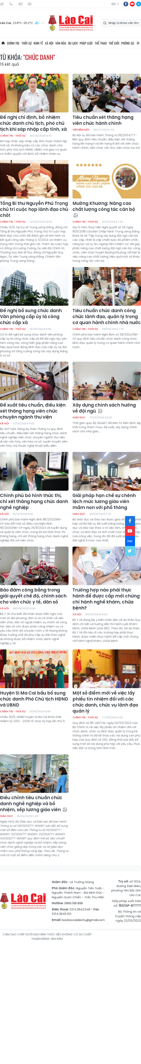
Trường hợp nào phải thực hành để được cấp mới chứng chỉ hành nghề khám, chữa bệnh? (106, 599)
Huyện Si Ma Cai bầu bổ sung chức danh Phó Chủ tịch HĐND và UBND (34, 699)
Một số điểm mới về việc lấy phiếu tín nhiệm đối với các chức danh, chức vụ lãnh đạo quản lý (105, 702)
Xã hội (49, 43)
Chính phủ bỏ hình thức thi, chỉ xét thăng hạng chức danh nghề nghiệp (34, 502)
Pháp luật (86, 43)
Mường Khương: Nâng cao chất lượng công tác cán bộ (103, 208)
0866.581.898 (73, 903)
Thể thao (101, 43)
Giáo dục (78, 417)
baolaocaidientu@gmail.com (83, 920)
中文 (118, 4)
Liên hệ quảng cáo (29, 4)
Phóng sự (127, 43)
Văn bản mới (80, 130)
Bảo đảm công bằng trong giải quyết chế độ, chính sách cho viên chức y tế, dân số (33, 596)
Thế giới (114, 43)
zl (138, 4)
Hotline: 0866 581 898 (11, 4)
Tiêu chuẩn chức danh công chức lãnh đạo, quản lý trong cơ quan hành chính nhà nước (106, 317)
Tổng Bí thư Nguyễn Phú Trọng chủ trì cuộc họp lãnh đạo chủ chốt (34, 209)
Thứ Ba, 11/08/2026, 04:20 (2, 4)
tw (130, 551)
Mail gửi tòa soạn (20, 4)
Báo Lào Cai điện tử (70, 23)
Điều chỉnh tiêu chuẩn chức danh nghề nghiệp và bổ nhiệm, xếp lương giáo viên (33, 804)
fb (125, 4)
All (138, 43)
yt (132, 4)
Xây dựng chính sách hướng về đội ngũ (104, 408)
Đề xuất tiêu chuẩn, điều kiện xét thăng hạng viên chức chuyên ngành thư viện (33, 411)
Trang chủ (3, 43)
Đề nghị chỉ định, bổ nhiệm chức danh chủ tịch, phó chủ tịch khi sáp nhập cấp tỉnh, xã (33, 123)
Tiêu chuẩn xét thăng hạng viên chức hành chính (102, 120)
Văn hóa (60, 43)
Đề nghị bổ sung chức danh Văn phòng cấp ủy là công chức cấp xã (31, 317)
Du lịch (73, 43)
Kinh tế (38, 43)
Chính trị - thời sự (19, 43)
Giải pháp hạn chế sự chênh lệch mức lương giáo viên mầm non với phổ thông (104, 502)
